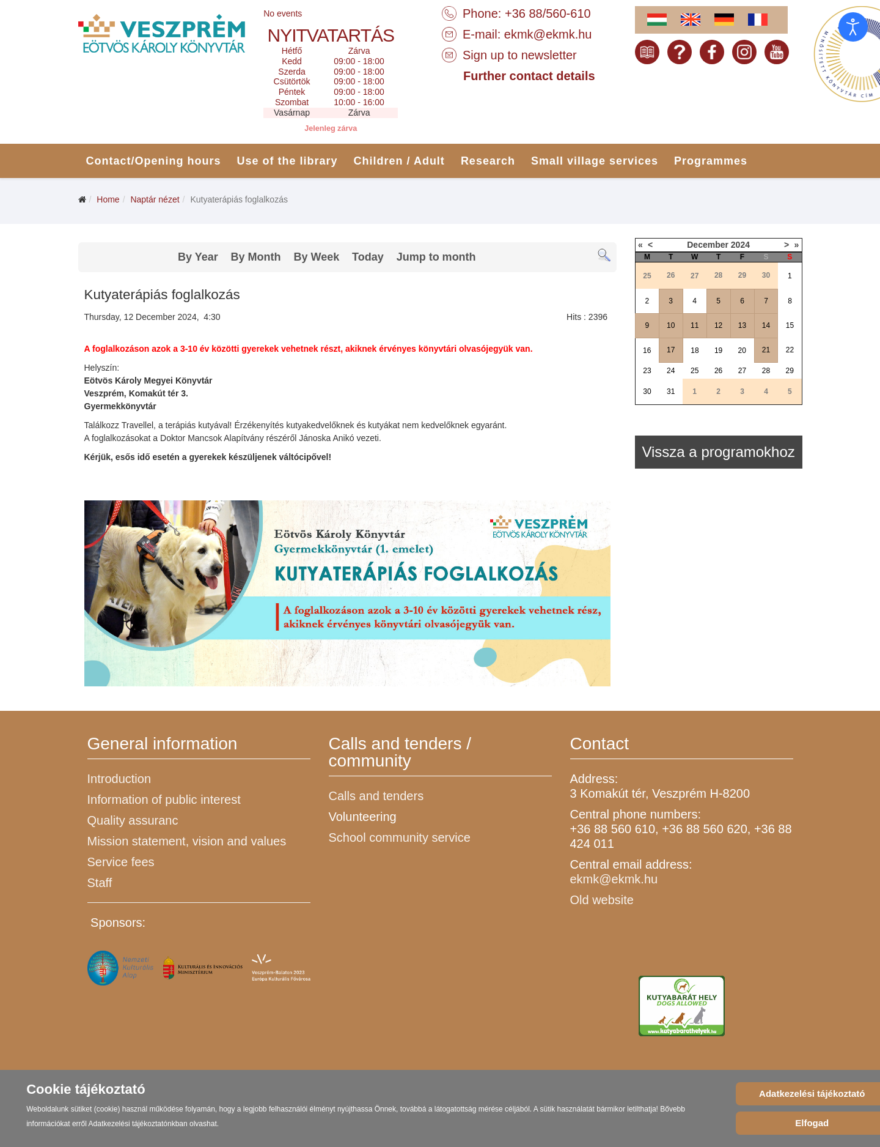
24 (671, 370)
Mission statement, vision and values (187, 841)
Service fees (121, 862)
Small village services (594, 161)
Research (488, 161)
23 (647, 370)
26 (718, 370)
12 (718, 325)
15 (790, 325)
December (707, 245)
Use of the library (287, 161)
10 (671, 325)
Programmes (710, 161)
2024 (740, 245)
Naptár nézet (154, 199)
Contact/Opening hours (153, 161)
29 (790, 370)
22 (790, 350)
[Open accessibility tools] (853, 27)
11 (694, 325)
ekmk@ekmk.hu (548, 34)
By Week (316, 257)
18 (694, 350)
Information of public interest (164, 799)
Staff (99, 882)
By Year (198, 257)
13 (742, 325)
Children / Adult (399, 161)
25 (694, 370)
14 (766, 325)
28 (766, 370)
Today (368, 257)
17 (671, 350)
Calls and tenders (376, 796)
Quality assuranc (132, 820)
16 (647, 350)
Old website (602, 900)
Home (108, 199)
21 (766, 350)
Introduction (119, 778)
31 (671, 391)
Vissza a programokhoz (718, 452)
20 (742, 350)
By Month (256, 257)
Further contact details (529, 76)
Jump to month (436, 257)
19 (718, 350)
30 (647, 391)
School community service (400, 837)
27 (742, 370)
